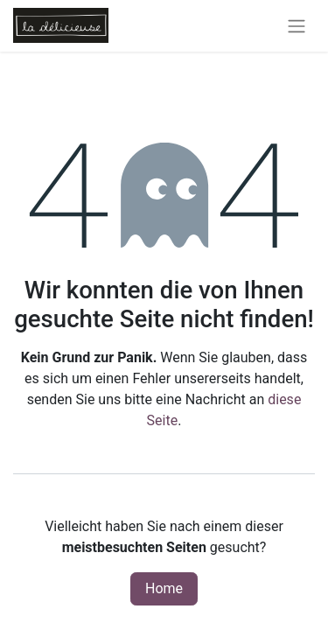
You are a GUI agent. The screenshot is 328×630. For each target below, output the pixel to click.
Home (164, 588)
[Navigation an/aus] (296, 26)
